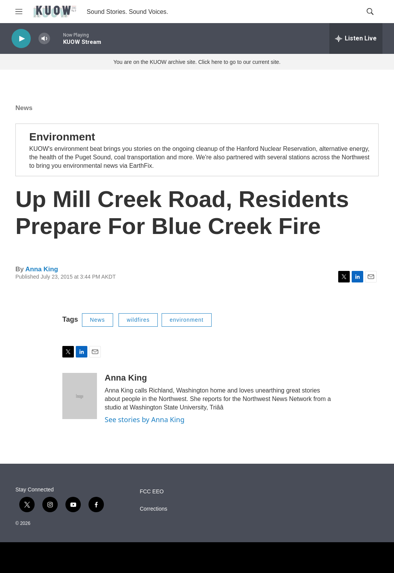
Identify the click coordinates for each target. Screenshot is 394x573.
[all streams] (355, 38)
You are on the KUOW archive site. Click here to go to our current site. (197, 62)
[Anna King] (79, 396)
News (23, 108)
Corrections (153, 509)
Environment (62, 137)
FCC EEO (152, 491)
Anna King (41, 269)
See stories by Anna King (145, 419)
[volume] (44, 38)
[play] (21, 38)
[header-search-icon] (370, 11)
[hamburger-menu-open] (19, 11)
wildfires (138, 320)
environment (187, 320)
